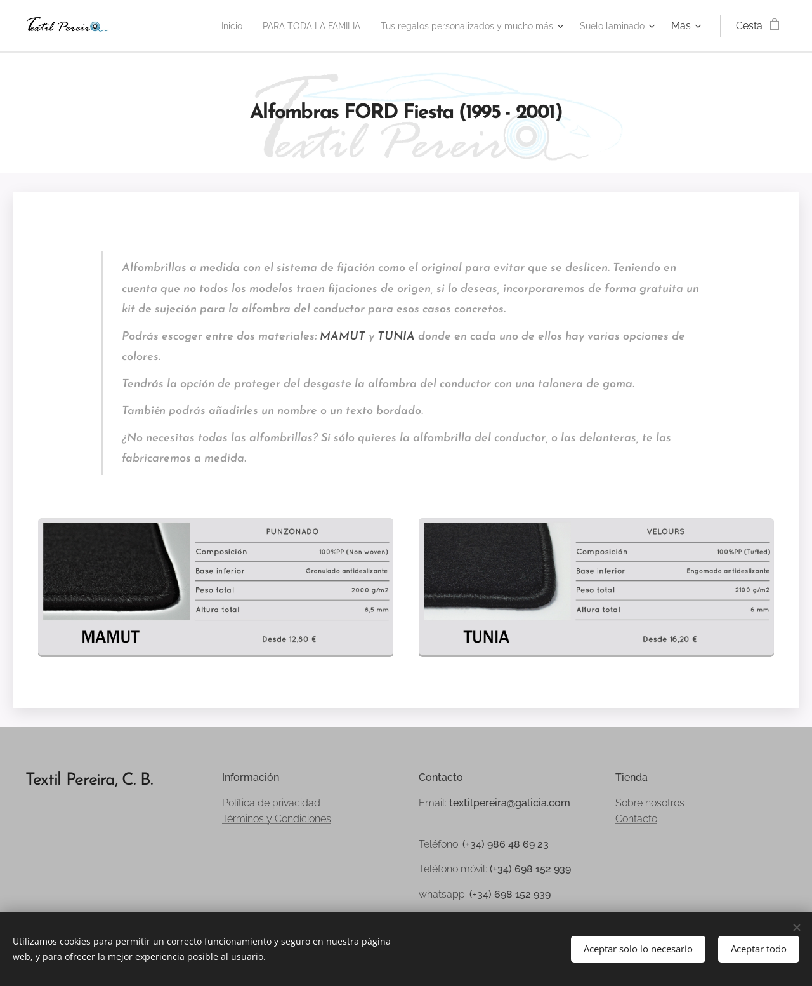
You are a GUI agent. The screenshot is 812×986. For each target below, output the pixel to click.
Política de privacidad (271, 803)
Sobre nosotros (649, 803)
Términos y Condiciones (276, 819)
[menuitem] (185, 26)
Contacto (636, 819)
